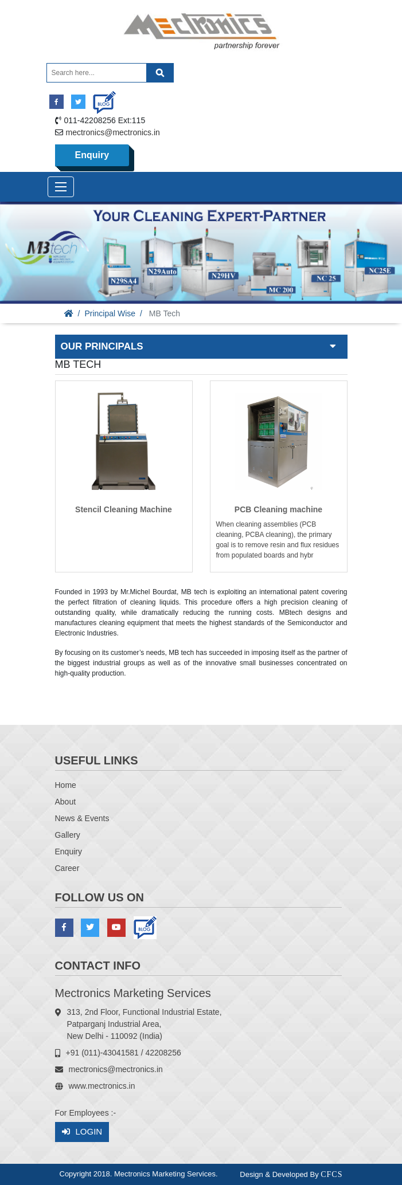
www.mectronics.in (102, 1085)
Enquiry (92, 155)
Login (82, 1132)
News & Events (82, 818)
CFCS (331, 1174)
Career (67, 868)
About (65, 801)
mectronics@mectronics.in (113, 132)
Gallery (67, 834)
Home (65, 785)
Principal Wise (109, 313)
